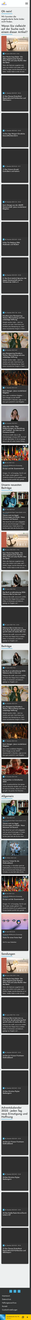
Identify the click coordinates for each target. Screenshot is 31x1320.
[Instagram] (15, 1291)
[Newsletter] (19, 1291)
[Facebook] (10, 1291)
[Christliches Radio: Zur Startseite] (8, 3)
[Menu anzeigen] (26, 3)
